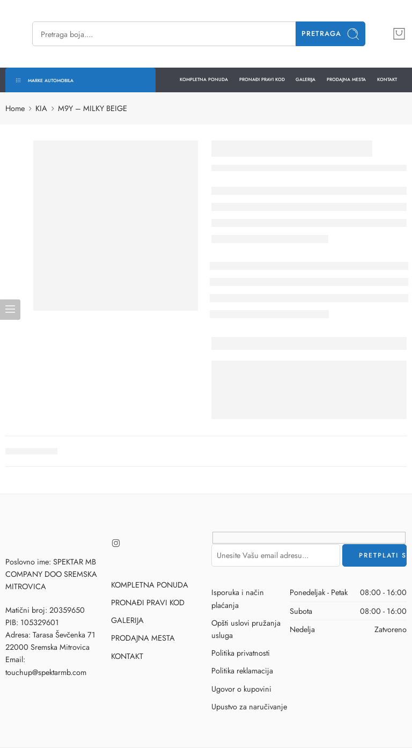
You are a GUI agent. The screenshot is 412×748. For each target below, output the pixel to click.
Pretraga (330, 34)
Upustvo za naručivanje (249, 706)
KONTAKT (387, 79)
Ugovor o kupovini (241, 688)
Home (15, 108)
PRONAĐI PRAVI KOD (262, 79)
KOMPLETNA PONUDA (204, 79)
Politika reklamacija (242, 670)
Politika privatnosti (240, 652)
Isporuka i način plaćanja (237, 598)
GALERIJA (305, 79)
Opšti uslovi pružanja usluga (246, 629)
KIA (41, 108)
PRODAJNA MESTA (346, 79)
